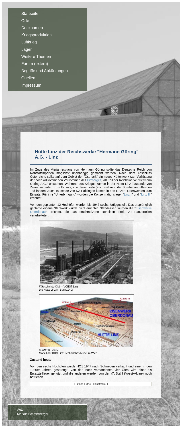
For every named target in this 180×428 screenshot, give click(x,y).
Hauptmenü (100, 384)
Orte (25, 20)
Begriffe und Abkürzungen (44, 71)
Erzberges (94, 180)
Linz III (146, 194)
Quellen (28, 78)
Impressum (31, 85)
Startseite (29, 13)
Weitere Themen (36, 56)
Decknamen (32, 28)
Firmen (79, 384)
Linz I (127, 194)
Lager (26, 49)
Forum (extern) (34, 63)
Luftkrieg (29, 42)
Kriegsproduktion (36, 35)
